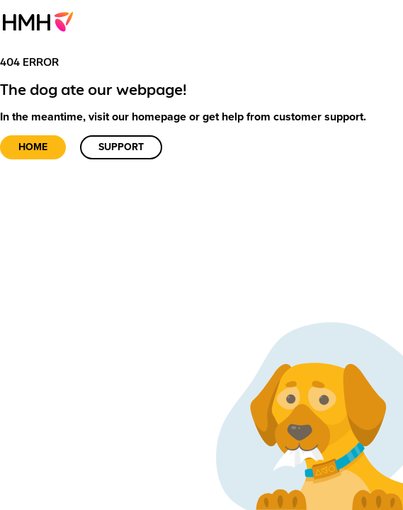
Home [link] (32, 147)
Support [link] (121, 147)
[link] (42, 21)
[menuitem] (42, 21)
